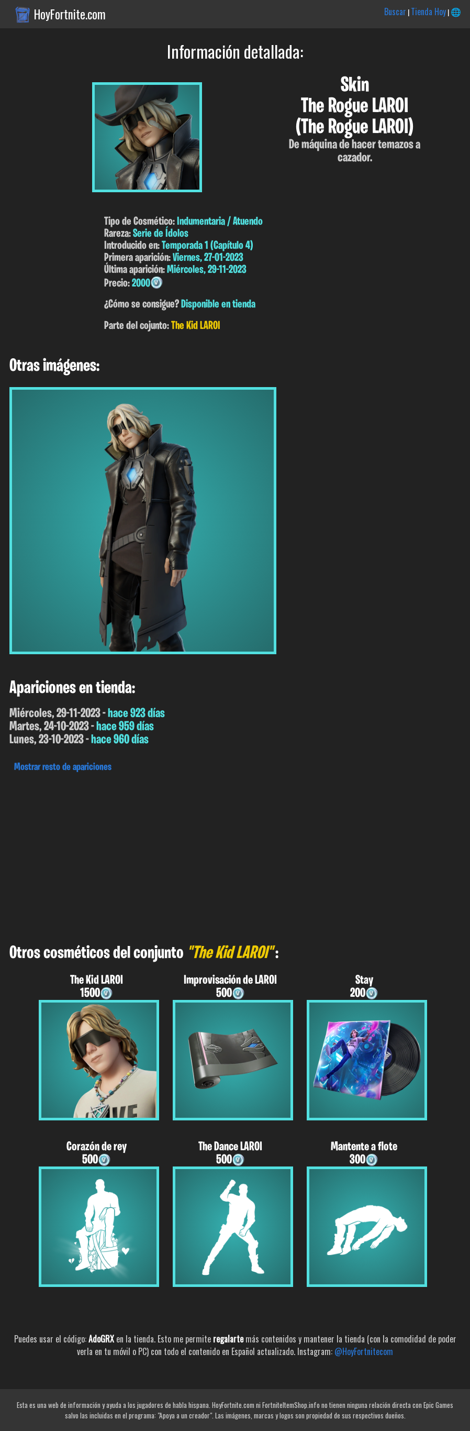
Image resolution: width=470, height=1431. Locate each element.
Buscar (395, 11)
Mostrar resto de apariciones (62, 767)
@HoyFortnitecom (363, 1351)
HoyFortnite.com (70, 14)
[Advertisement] (235, 855)
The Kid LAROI (195, 326)
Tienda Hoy (428, 11)
